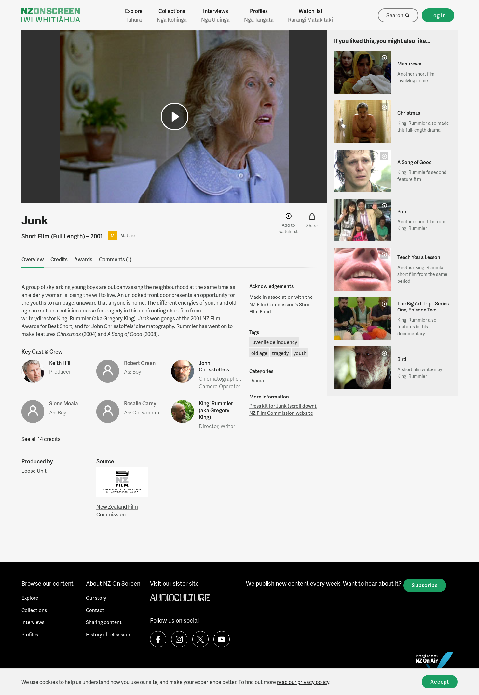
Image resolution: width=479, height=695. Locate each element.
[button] (174, 116)
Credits (59, 259)
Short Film (35, 236)
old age (259, 352)
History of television (108, 634)
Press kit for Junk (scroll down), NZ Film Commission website (283, 409)
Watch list (310, 15)
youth (300, 352)
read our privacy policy (303, 682)
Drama (256, 380)
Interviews (215, 15)
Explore (134, 15)
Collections (172, 15)
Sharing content (104, 622)
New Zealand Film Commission (117, 510)
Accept (439, 681)
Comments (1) (115, 259)
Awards (83, 259)
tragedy (280, 352)
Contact (95, 610)
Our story (96, 597)
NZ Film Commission (272, 304)
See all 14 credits (41, 438)
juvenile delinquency (274, 342)
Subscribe (425, 585)
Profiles (259, 15)
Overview (32, 259)
